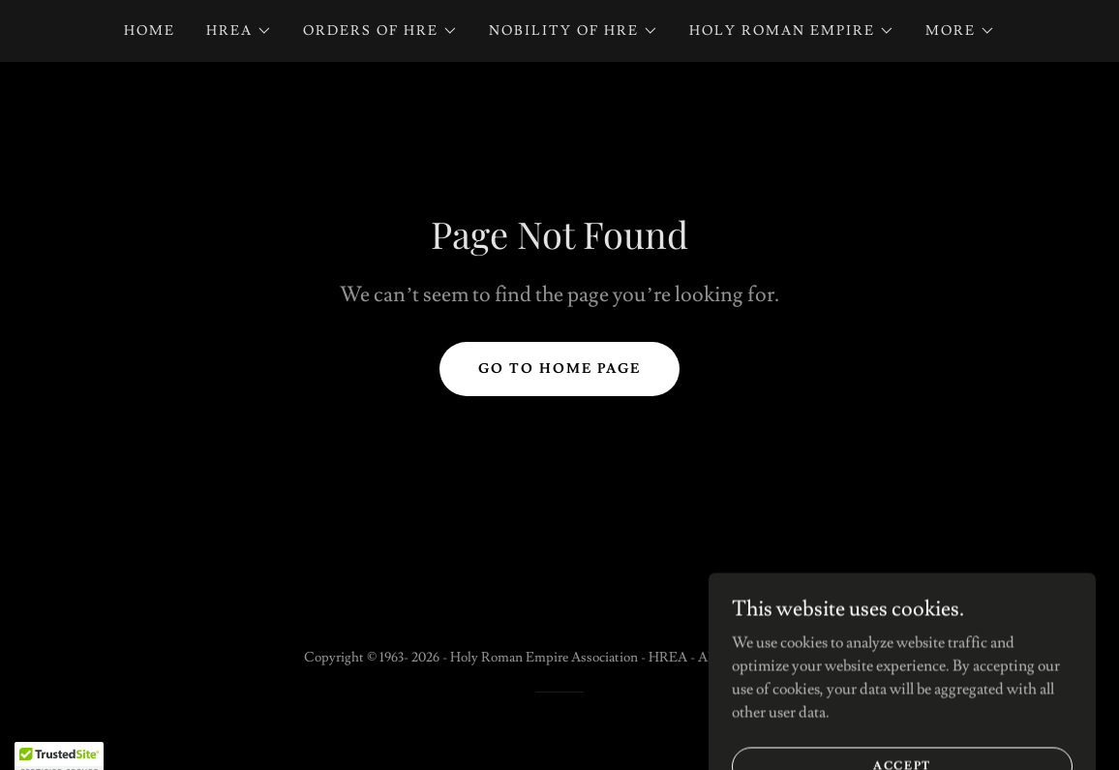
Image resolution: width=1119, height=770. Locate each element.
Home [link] (149, 31)
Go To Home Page (559, 369)
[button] (239, 31)
